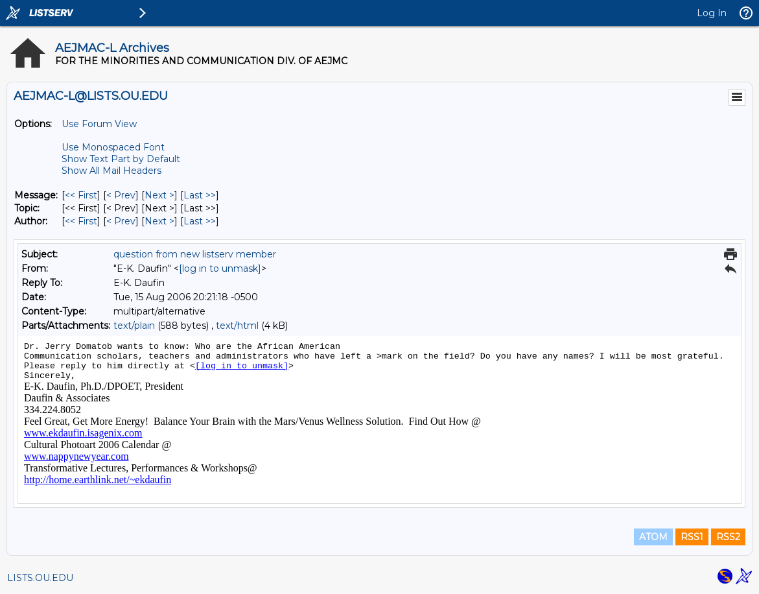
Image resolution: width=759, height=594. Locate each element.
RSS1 (692, 537)
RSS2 (728, 537)
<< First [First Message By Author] (81, 221)
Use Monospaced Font (113, 147)
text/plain (134, 325)
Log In (712, 13)
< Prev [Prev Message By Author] (120, 221)
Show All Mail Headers (111, 170)
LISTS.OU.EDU (40, 578)
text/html (237, 325)
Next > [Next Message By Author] (159, 221)
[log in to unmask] (220, 268)
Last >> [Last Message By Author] (199, 221)
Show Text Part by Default (121, 159)
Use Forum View (99, 124)
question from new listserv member (194, 254)
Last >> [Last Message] (199, 195)
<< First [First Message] (81, 195)
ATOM (653, 537)
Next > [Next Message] (159, 195)
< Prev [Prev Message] (120, 195)
